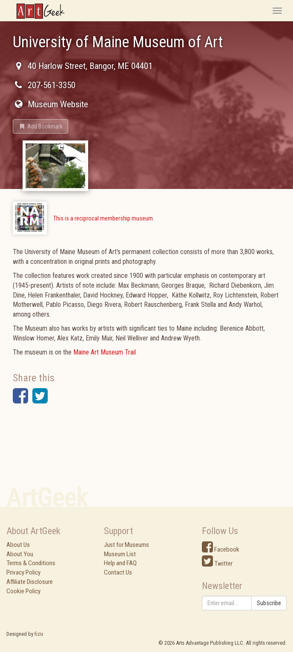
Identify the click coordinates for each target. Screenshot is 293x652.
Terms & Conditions (30, 563)
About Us (18, 545)
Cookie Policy (23, 591)
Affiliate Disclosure (29, 582)
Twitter (217, 563)
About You (19, 554)
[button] (40, 126)
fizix (38, 634)
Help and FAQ (120, 563)
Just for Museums (126, 545)
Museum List (120, 554)
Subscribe (269, 603)
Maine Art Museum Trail (104, 352)
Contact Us (118, 572)
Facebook (220, 549)
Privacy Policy (23, 572)
